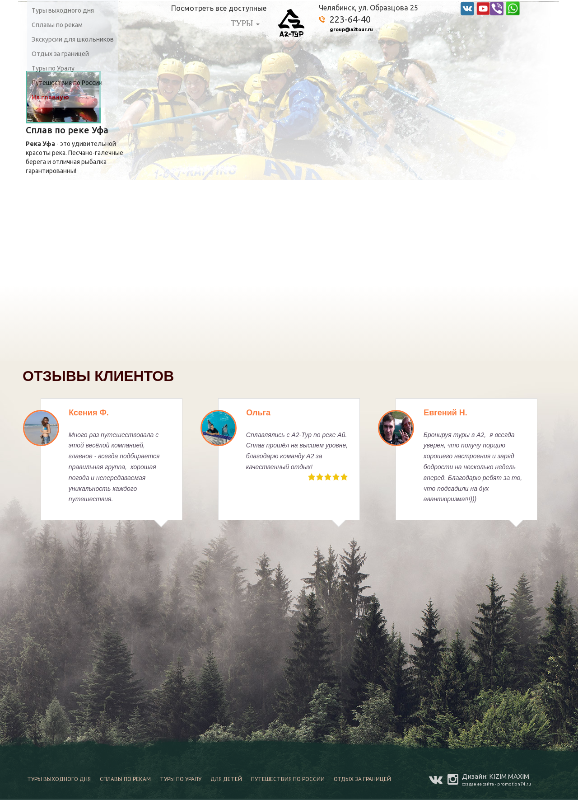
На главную (50, 97)
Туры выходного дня (63, 10)
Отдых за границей (60, 53)
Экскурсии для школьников (73, 39)
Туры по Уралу (53, 68)
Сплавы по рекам (57, 24)
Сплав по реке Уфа (67, 130)
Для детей (226, 779)
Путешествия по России (67, 82)
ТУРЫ (245, 23)
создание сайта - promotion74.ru (496, 783)
